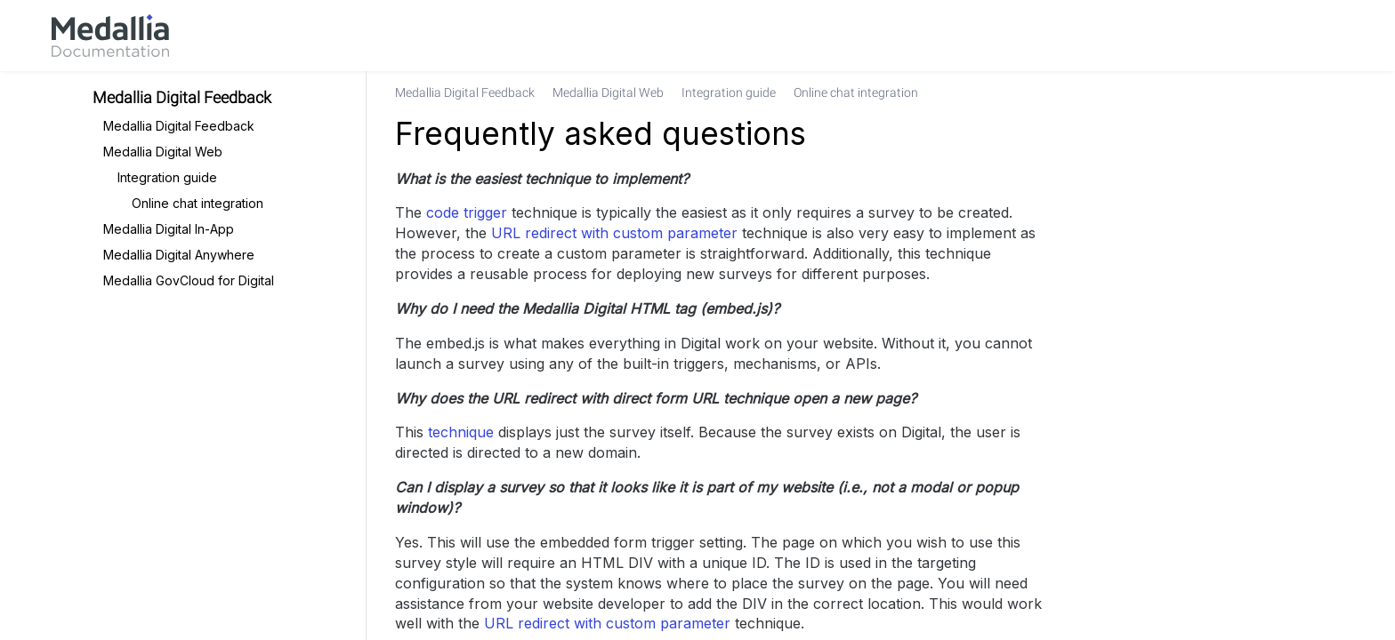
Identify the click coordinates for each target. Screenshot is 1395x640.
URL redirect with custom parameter (614, 233)
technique (461, 432)
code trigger (466, 212)
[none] (1288, 92)
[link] (110, 35)
